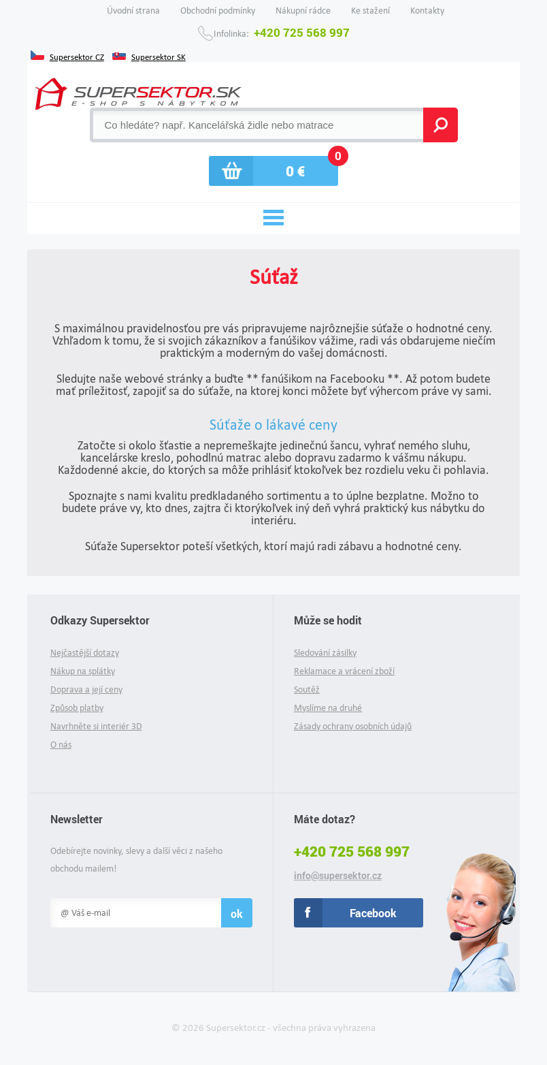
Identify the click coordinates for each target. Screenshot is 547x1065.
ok (237, 913)
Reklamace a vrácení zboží (344, 671)
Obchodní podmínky (217, 10)
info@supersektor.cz (338, 875)
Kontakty (427, 10)
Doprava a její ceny (86, 689)
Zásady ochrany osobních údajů (353, 726)
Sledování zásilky (325, 652)
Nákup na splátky (82, 671)
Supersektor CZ (77, 56)
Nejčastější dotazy (84, 652)
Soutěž (307, 689)
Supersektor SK (158, 56)
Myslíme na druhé (328, 708)
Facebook (373, 913)
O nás (60, 744)
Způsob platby (76, 708)
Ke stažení (370, 10)
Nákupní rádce (303, 10)
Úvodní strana (133, 10)
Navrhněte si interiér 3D (96, 726)
